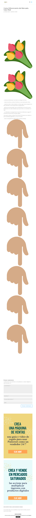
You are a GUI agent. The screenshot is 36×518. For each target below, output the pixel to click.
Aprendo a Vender (14, 11)
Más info (30, 515)
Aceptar (18, 516)
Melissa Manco (7, 11)
